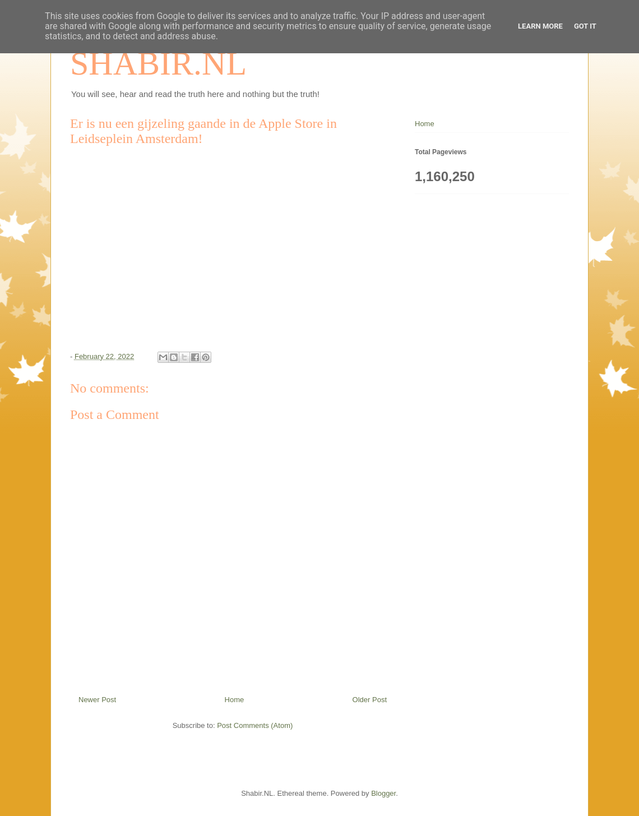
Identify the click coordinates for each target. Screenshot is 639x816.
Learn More (540, 26)
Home (234, 699)
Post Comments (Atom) (255, 725)
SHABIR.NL (158, 63)
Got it (585, 26)
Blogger (383, 793)
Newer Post (97, 699)
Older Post (370, 699)
